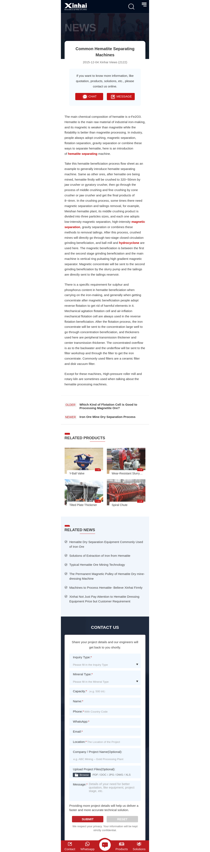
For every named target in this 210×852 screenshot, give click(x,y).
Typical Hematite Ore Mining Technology (97, 564)
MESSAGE (121, 96)
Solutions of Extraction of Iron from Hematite (99, 555)
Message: (80, 787)
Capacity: (80, 691)
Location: (80, 741)
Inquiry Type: (82, 657)
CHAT (89, 96)
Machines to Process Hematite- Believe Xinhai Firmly (106, 587)
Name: (78, 701)
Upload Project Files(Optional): (94, 769)
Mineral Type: (83, 674)
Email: (78, 731)
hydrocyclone (129, 242)
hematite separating (82, 153)
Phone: (78, 711)
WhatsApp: (81, 721)
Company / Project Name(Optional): (97, 752)
